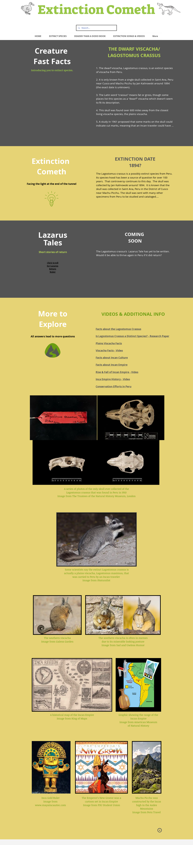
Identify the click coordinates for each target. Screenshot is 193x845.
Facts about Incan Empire (111, 364)
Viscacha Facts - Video (109, 350)
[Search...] (96, 27)
